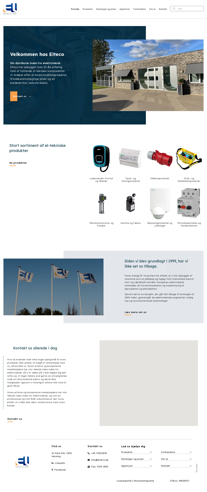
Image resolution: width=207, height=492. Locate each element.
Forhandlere (168, 452)
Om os (164, 459)
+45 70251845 (97, 453)
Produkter (127, 452)
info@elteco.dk (98, 460)
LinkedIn (58, 463)
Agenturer (127, 465)
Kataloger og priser (132, 459)
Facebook (59, 469)
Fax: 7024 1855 (98, 466)
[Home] (11, 9)
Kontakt (165, 465)
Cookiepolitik (124, 480)
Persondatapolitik (144, 480)
